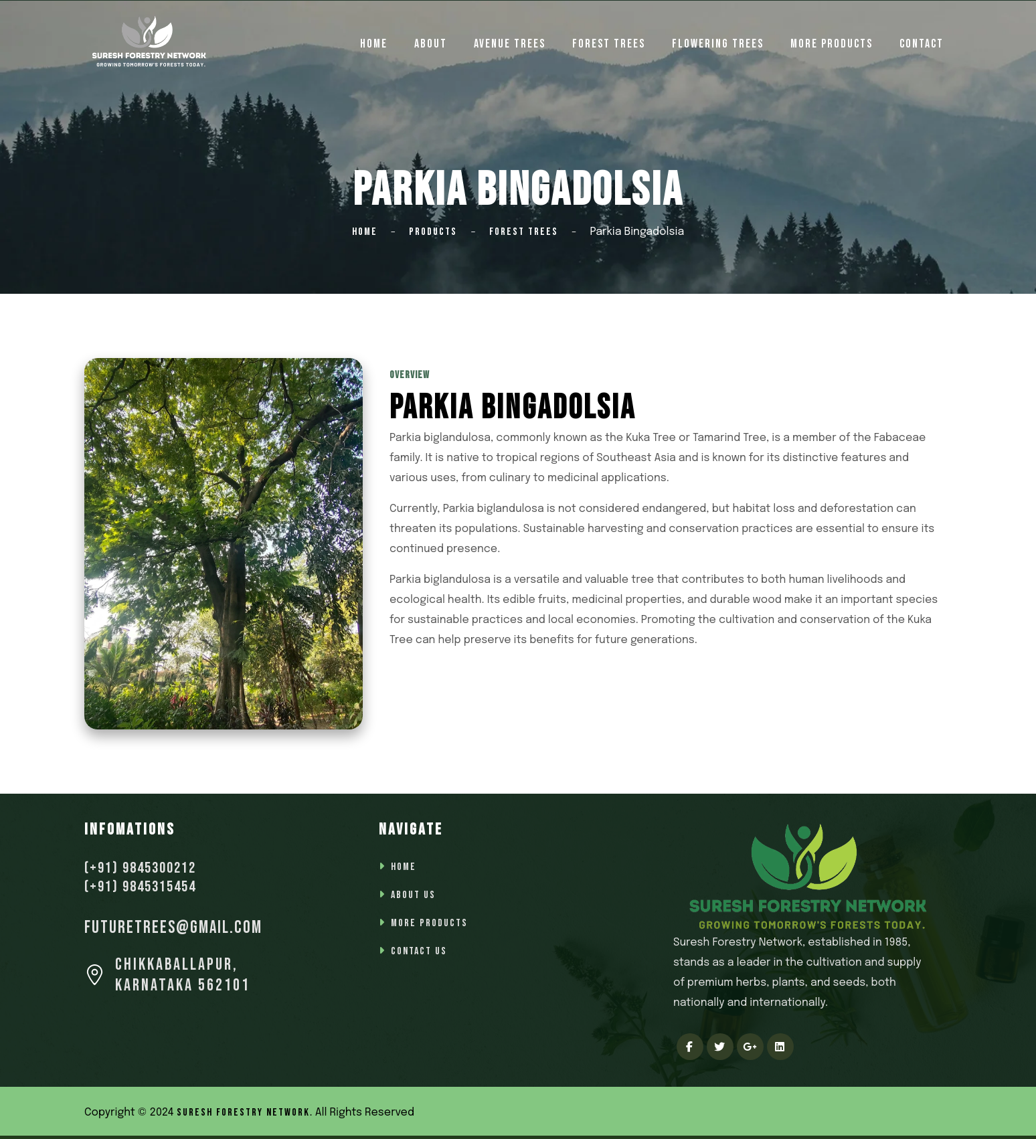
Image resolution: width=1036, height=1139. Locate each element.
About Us (413, 895)
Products (433, 232)
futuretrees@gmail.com (173, 927)
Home (364, 232)
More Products (831, 44)
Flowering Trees (718, 44)
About (430, 44)
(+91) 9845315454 (140, 886)
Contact (921, 44)
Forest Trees (608, 44)
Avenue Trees (509, 44)
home (373, 44)
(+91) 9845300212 (140, 868)
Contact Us (419, 951)
